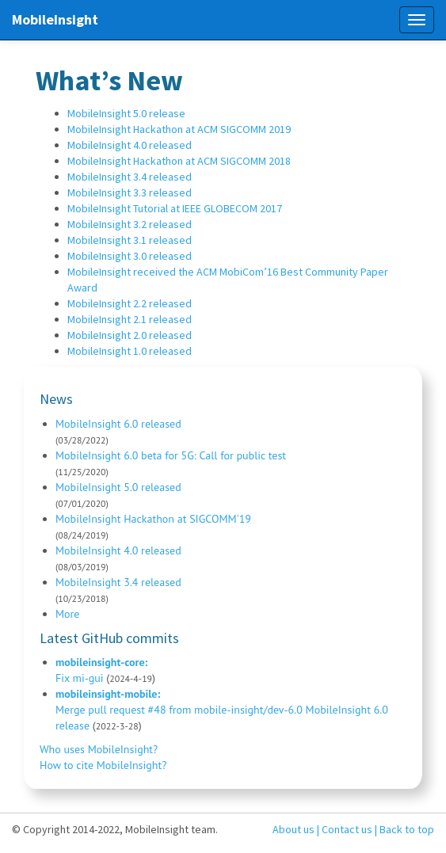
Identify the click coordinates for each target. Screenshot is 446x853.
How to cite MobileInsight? (103, 765)
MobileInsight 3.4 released (129, 176)
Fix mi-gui (79, 678)
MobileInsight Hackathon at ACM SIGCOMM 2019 (179, 129)
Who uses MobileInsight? (99, 749)
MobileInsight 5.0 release (126, 113)
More (67, 614)
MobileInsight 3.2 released (129, 224)
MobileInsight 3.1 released (129, 240)
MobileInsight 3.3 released (129, 192)
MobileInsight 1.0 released (129, 351)
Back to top (406, 829)
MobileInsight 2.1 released (129, 319)
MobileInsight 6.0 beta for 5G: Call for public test (170, 455)
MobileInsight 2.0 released (129, 335)
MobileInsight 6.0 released (118, 424)
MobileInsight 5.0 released (118, 487)
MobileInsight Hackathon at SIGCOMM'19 (153, 519)
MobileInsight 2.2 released (129, 303)
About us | (296, 829)
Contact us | (349, 829)
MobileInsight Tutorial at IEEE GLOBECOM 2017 (174, 208)
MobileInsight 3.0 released (129, 256)
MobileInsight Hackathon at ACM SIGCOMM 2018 (179, 161)
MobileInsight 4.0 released (129, 145)
